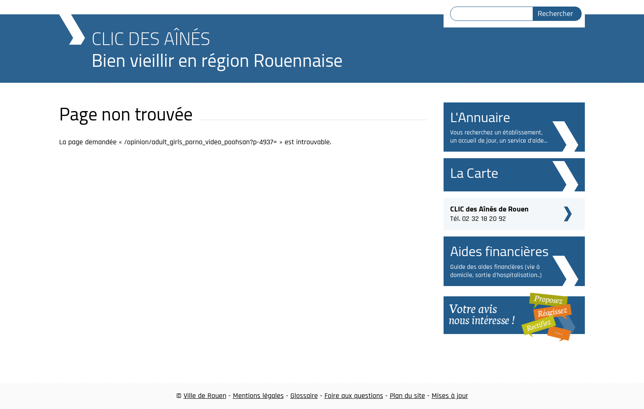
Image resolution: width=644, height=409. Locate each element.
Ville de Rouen (205, 395)
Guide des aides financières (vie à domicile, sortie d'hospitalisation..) (496, 271)
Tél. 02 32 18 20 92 (489, 212)
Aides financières (499, 251)
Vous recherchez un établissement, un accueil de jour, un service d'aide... (498, 136)
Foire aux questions (353, 395)
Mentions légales (258, 395)
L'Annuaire (480, 117)
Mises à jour (450, 395)
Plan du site (407, 395)
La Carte (474, 173)
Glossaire (304, 395)
